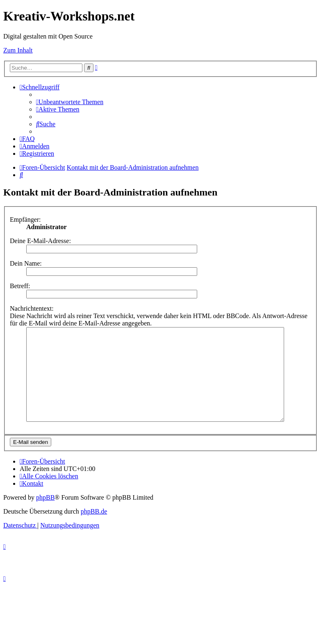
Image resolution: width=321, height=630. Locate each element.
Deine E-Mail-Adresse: (40, 240)
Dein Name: (26, 263)
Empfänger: (25, 219)
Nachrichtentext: (32, 308)
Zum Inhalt (18, 50)
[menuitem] (69, 101)
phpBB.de (94, 529)
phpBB (45, 515)
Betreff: (20, 285)
